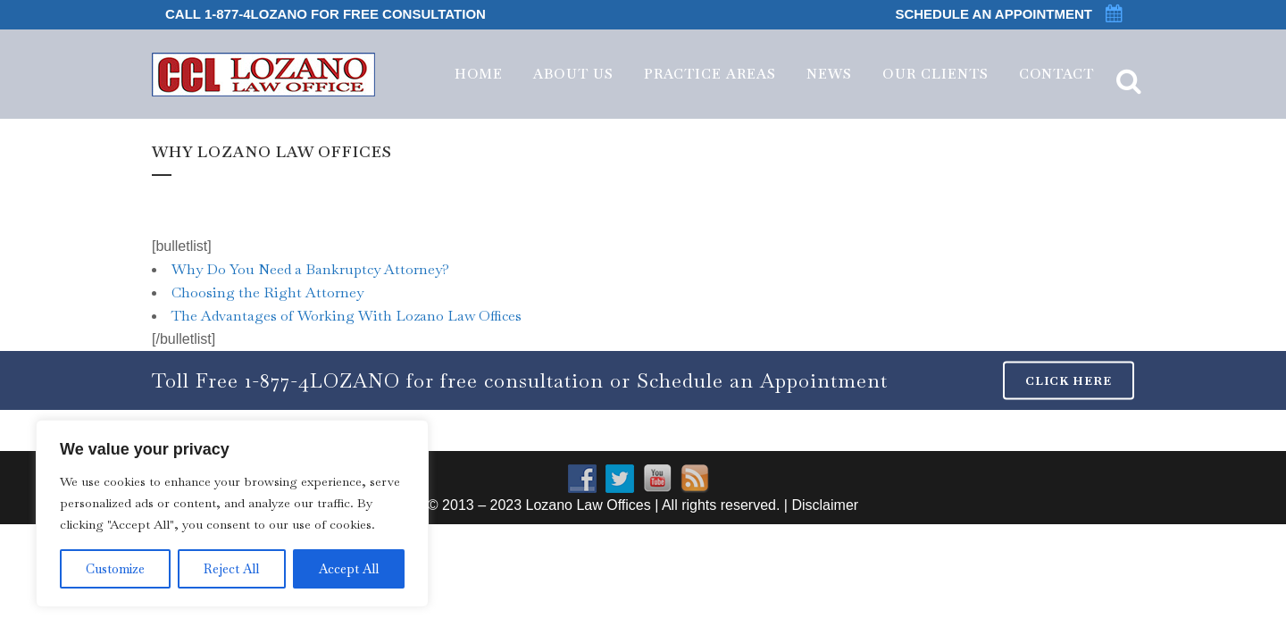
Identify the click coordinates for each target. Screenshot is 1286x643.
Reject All (231, 569)
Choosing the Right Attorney (267, 292)
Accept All (349, 569)
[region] (232, 513)
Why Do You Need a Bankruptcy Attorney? (310, 269)
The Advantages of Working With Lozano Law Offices (346, 315)
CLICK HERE (1068, 380)
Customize (115, 569)
